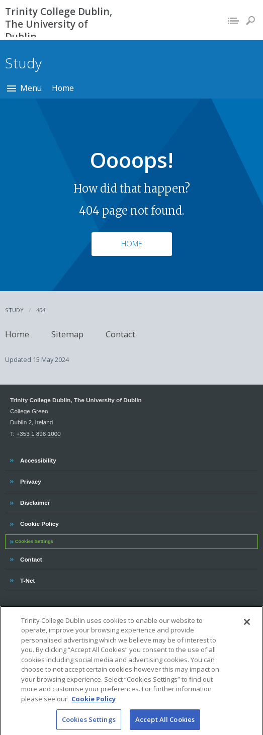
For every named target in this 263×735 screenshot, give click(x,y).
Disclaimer (35, 501)
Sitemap (67, 334)
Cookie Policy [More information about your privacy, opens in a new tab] (93, 705)
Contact (120, 334)
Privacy (30, 480)
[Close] (247, 629)
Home (63, 88)
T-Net (28, 579)
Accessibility (38, 459)
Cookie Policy (39, 522)
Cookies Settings (34, 541)
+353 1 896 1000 (38, 433)
